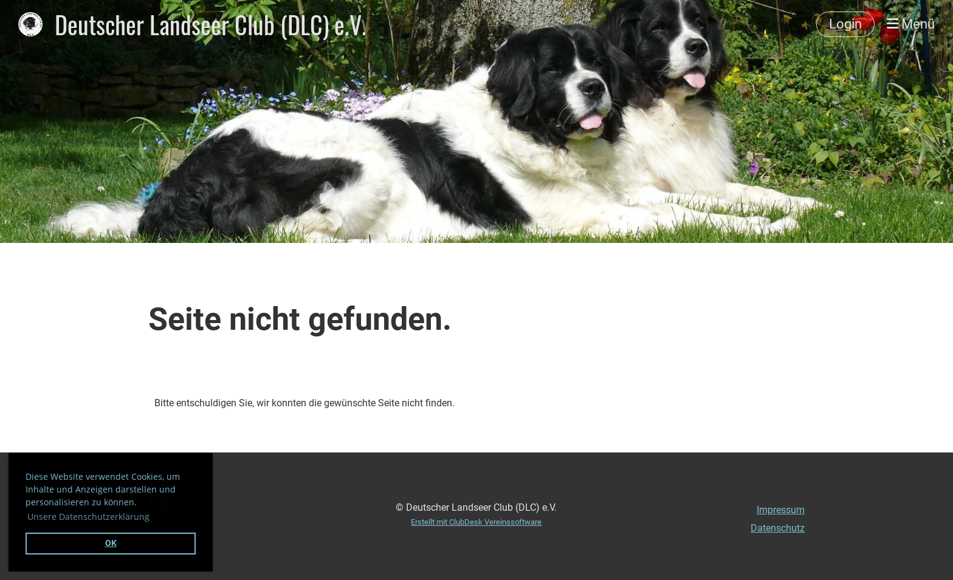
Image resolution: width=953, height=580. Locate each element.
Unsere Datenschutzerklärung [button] (88, 516)
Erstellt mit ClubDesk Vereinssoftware (476, 522)
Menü (911, 24)
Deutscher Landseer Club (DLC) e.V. (210, 24)
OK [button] (111, 543)
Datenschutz (778, 528)
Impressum (781, 510)
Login (845, 24)
